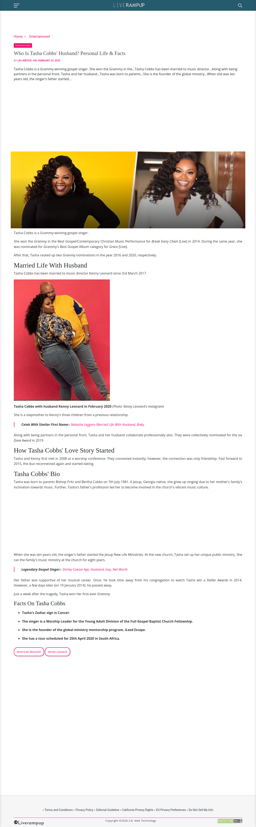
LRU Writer (24, 60)
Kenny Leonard (57, 652)
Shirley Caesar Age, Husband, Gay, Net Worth (95, 569)
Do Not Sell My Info (201, 810)
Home (18, 37)
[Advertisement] (128, 116)
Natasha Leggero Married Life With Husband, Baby (107, 424)
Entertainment (39, 37)
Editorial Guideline (107, 810)
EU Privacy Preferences (171, 810)
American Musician (29, 652)
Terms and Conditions (59, 810)
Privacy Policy (84, 810)
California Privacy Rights (137, 810)
